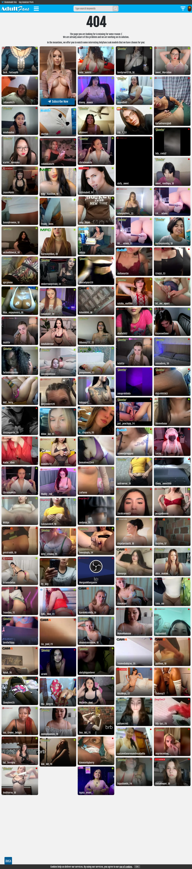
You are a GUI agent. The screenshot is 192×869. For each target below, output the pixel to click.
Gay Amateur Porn (26, 2)
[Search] (115, 9)
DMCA (8, 861)
